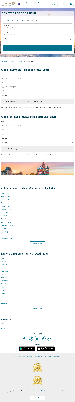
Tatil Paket (51, 4)
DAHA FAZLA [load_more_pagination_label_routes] (37, 244)
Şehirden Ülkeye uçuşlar (40, 356)
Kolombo (3, 300)
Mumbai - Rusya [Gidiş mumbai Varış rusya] (5, 206)
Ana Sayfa (4, 61)
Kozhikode (4, 265)
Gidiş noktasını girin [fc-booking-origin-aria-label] (9, 27)
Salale (2, 297)
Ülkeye (14, 356)
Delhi (2, 290)
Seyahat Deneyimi (58, 4)
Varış (2, 82)
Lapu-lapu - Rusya (6, 228)
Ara (37, 48)
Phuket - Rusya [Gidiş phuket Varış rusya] (5, 216)
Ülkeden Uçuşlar (58, 356)
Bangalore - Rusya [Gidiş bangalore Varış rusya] (6, 209)
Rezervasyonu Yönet (43, 4)
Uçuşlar (13, 61)
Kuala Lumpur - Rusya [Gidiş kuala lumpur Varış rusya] (7, 225)
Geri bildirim (4, 326)
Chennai (3, 284)
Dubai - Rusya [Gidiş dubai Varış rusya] (5, 203)
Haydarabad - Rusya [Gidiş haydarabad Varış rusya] (6, 238)
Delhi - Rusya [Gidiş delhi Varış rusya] (4, 219)
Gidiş (5, 39)
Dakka (3, 293)
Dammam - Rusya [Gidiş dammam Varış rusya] (6, 222)
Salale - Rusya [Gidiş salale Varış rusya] (5, 200)
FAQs (2, 323)
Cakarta (3, 261)
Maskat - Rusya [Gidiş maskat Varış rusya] (5, 193)
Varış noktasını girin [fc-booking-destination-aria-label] (9, 34)
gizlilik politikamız (43, 391)
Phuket (3, 274)
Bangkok (3, 277)
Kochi (2, 287)
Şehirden (50, 356)
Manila (3, 268)
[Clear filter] (72, 78)
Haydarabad (4, 281)
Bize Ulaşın (4, 329)
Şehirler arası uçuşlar (28, 356)
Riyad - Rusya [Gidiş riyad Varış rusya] (5, 232)
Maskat (3, 258)
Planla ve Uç (29, 4)
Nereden (6, 25)
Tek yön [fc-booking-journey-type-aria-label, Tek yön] (6, 20)
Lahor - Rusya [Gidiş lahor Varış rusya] (5, 235)
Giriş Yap (35, 4)
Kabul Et (37, 398)
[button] (17, 20)
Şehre (19, 356)
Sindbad (65, 4)
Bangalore (4, 303)
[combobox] (37, 78)
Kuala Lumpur (5, 271)
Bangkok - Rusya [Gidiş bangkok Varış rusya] (5, 196)
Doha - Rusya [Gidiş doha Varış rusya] (5, 212)
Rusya (20, 61)
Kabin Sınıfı (4, 91)
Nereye (6, 32)
